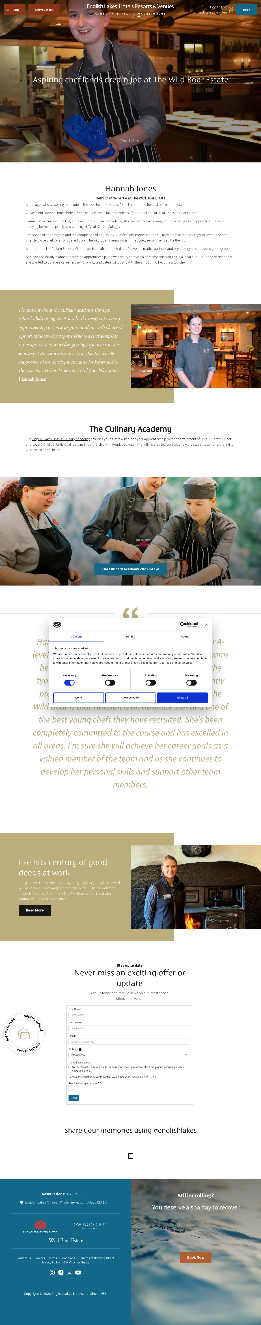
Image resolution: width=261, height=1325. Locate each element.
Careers (39, 1258)
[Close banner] (206, 624)
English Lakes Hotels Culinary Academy (61, 439)
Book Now (195, 1257)
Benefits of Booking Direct (96, 1258)
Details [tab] (130, 636)
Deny (78, 697)
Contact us (23, 1258)
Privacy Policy (51, 1262)
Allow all (182, 697)
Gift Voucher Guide (76, 1262)
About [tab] (185, 636)
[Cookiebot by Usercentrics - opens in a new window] (183, 624)
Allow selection (130, 697)
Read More (35, 910)
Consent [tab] (76, 636)
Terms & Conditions (62, 1258)
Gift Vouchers (44, 10)
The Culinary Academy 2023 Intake (130, 569)
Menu (13, 10)
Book (246, 10)
